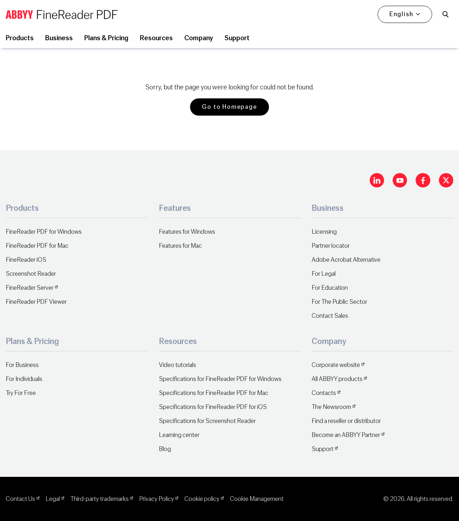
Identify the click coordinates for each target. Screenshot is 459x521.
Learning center (179, 435)
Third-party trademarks (99, 499)
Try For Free (21, 393)
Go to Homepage (229, 107)
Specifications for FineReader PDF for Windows (220, 379)
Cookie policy (201, 499)
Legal (53, 499)
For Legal (324, 274)
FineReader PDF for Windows (44, 232)
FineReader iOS (26, 260)
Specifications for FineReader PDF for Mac (213, 393)
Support (322, 449)
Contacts (324, 393)
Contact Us (20, 499)
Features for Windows (187, 232)
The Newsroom (331, 407)
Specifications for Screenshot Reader (207, 421)
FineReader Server (29, 288)
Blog (165, 449)
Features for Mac (180, 246)
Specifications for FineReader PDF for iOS (213, 407)
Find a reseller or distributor (346, 421)
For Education (330, 288)
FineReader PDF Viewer (36, 302)
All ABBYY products (337, 379)
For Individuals (24, 379)
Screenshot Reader (31, 274)
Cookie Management (257, 499)
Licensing (324, 232)
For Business (22, 365)
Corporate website (336, 365)
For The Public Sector (339, 302)
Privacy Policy (156, 499)
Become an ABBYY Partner (346, 435)
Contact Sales (330, 316)
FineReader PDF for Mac (37, 246)
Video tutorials (177, 365)
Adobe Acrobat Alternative (346, 260)
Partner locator (331, 246)
